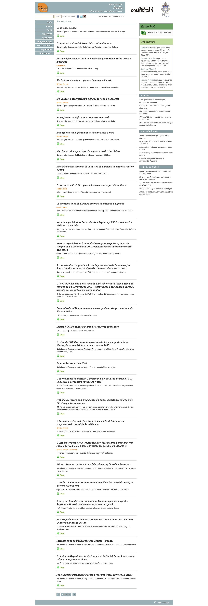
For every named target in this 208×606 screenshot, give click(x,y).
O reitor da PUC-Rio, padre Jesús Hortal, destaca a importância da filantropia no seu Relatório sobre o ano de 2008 (92, 343)
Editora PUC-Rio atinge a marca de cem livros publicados (87, 326)
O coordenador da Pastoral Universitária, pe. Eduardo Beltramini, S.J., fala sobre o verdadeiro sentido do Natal (94, 380)
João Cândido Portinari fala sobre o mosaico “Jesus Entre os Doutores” (94, 574)
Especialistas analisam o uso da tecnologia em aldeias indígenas (155, 124)
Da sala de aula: (148, 58)
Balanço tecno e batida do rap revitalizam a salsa (155, 148)
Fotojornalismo (44, 41)
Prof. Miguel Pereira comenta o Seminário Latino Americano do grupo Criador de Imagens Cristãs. (94, 521)
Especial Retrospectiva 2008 (71, 363)
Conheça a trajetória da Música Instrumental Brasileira (151, 160)
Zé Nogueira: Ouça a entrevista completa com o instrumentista (155, 178)
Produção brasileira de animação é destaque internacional (152, 101)
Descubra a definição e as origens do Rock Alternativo (155, 142)
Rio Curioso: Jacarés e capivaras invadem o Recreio (84, 80)
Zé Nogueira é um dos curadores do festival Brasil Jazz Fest (156, 184)
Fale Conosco (46, 53)
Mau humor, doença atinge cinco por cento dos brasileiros (88, 151)
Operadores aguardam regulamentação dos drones (154, 112)
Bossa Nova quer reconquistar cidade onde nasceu (155, 154)
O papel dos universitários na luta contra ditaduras (84, 43)
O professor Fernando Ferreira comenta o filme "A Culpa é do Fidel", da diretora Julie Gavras (94, 484)
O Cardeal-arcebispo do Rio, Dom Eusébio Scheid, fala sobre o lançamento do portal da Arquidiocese (90, 422)
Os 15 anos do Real (66, 28)
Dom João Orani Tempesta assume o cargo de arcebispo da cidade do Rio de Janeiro (94, 310)
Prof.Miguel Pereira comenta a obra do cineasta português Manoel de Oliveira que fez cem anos (94, 401)
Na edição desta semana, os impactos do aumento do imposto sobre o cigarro (95, 168)
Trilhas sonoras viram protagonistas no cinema (154, 137)
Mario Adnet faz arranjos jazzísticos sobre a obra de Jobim (156, 193)
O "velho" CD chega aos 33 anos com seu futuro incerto (155, 118)
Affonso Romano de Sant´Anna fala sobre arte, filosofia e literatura (93, 464)
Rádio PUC (148, 26)
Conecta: (145, 47)
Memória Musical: (148, 69)
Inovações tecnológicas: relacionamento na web (82, 117)
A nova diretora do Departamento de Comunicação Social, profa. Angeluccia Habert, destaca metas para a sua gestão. (92, 502)
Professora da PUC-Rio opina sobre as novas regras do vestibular (91, 185)
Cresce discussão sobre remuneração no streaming (154, 107)
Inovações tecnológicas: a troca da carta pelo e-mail (85, 132)
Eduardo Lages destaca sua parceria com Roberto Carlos (155, 172)
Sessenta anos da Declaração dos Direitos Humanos (84, 540)
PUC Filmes (47, 37)
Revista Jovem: (147, 80)
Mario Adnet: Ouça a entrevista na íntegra (155, 189)
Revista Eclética (44, 45)
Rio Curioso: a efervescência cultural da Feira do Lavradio (87, 98)
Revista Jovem (64, 21)
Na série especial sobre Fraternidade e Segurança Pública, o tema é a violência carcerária (94, 224)
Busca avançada (69, 16)
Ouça (62, 36)
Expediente (46, 49)
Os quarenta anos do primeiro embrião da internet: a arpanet (90, 203)
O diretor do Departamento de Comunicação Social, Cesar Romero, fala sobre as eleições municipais (95, 558)
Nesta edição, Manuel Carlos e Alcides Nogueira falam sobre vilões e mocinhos (93, 60)
